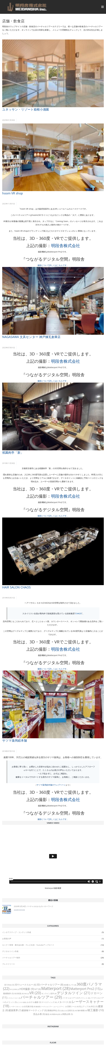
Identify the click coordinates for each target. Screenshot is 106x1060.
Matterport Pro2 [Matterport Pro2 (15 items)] (85, 988)
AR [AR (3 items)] (12, 989)
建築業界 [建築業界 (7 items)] (15, 1010)
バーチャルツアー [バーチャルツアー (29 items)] (41, 997)
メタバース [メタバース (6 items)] (64, 1002)
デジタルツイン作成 (10, 951)
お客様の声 (6, 938)
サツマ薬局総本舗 (14, 740)
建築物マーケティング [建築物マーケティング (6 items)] (34, 1010)
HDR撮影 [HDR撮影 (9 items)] (26, 989)
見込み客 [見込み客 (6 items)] (39, 1014)
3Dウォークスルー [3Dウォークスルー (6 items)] (25, 984)
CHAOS (78, 613)
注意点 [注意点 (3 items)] (63, 1011)
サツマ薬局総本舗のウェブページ (51, 785)
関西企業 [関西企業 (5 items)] (67, 1014)
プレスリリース (8, 964)
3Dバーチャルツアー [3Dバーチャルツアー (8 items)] (50, 984)
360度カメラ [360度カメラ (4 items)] (70, 985)
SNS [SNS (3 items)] (26, 994)
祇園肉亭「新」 (12, 452)
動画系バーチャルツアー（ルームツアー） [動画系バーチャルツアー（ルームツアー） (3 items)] (51, 1007)
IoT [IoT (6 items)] (38, 989)
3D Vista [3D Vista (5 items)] (9, 984)
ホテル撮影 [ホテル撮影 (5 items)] (35, 1002)
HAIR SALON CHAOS (16, 587)
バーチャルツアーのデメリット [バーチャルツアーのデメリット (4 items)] (76, 998)
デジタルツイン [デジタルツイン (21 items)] (73, 992)
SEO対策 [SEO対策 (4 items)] (19, 993)
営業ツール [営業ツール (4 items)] (73, 1006)
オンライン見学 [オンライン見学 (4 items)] (48, 993)
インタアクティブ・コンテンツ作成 (16, 932)
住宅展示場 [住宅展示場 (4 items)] (29, 1006)
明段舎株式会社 (65, 245)
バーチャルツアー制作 (11, 957)
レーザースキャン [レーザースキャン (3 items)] (16, 1007)
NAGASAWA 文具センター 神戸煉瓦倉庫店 (31, 337)
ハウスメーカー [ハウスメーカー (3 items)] (14, 998)
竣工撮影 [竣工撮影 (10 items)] (95, 1010)
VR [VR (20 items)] (35, 992)
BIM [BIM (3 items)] (16, 989)
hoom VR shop (12, 193)
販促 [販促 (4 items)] (49, 1014)
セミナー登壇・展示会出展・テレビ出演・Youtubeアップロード (28, 945)
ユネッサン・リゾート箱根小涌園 (25, 109)
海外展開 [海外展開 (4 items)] (82, 1010)
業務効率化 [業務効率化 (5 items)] (53, 1010)
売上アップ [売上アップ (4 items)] (85, 1006)
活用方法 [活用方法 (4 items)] (72, 1010)
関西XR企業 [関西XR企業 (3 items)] (57, 1014)
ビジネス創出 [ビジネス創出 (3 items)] (22, 1002)
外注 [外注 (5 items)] (94, 1006)
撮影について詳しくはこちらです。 (53, 265)
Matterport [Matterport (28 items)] (55, 988)
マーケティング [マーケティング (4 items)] (49, 1002)
